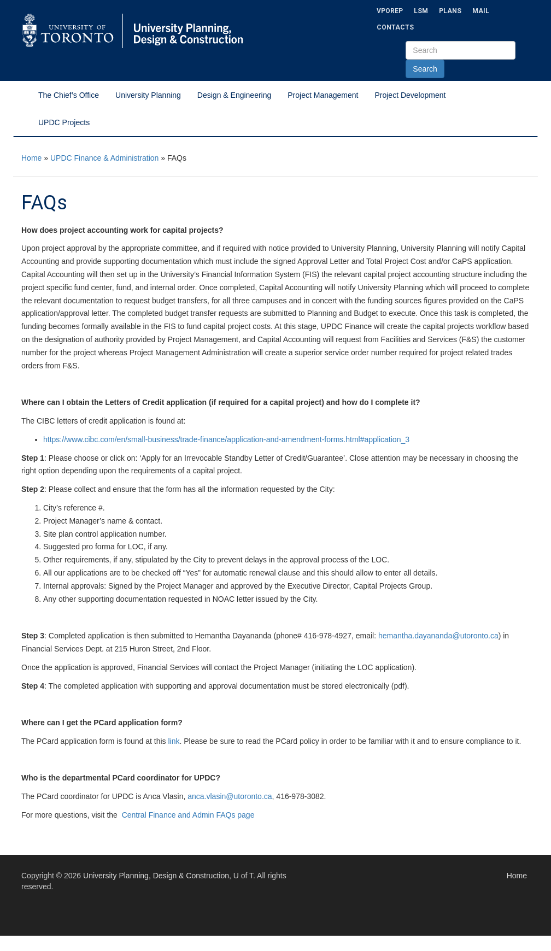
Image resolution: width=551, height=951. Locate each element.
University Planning (148, 95)
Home (31, 158)
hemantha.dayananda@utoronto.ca (438, 635)
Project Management (323, 95)
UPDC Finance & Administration (104, 158)
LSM (421, 11)
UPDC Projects (64, 122)
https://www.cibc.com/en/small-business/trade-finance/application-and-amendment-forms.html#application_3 (226, 439)
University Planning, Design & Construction (156, 875)
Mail (480, 11)
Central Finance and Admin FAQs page (187, 815)
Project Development (410, 95)
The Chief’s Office (68, 95)
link (173, 741)
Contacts (395, 27)
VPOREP (390, 11)
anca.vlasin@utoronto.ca (229, 796)
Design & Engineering (234, 95)
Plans (450, 11)
